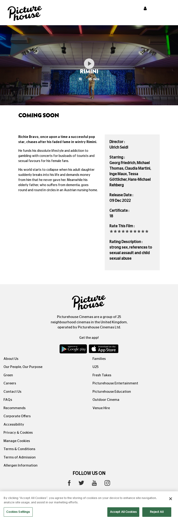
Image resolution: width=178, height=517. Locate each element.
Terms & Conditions (19, 449)
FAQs (7, 400)
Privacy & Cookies (18, 432)
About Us (10, 359)
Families (99, 359)
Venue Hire (101, 408)
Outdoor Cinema (105, 400)
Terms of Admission (19, 457)
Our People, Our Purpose (22, 367)
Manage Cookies (16, 441)
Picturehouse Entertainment (115, 383)
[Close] (170, 501)
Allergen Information (20, 465)
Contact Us (12, 391)
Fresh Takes (101, 375)
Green (8, 375)
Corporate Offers (17, 416)
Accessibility (13, 424)
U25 (95, 367)
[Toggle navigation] (168, 9)
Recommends (14, 408)
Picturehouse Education (111, 391)
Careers (9, 383)
